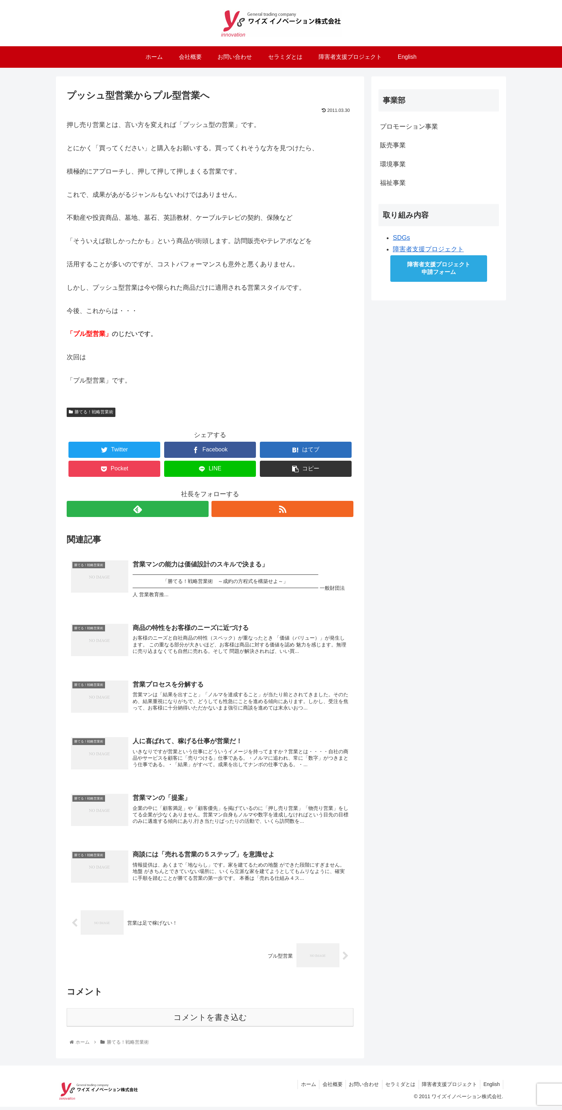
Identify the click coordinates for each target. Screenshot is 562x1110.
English (491, 1088)
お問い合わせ (360, 1088)
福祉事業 (393, 182)
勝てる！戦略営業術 (91, 411)
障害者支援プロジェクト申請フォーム (438, 268)
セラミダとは (397, 1088)
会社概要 (327, 1088)
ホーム (302, 1088)
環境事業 (393, 164)
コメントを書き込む (210, 1020)
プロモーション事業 (409, 126)
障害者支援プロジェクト (428, 249)
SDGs (401, 237)
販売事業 (393, 145)
